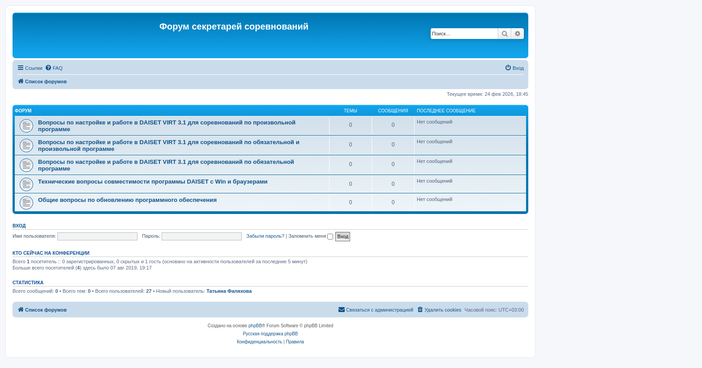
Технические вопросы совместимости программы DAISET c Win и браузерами (153, 181)
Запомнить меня (310, 236)
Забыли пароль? (265, 236)
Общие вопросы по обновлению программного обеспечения (127, 200)
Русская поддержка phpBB (270, 333)
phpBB (255, 325)
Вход (19, 225)
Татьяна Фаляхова (229, 291)
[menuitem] (54, 68)
